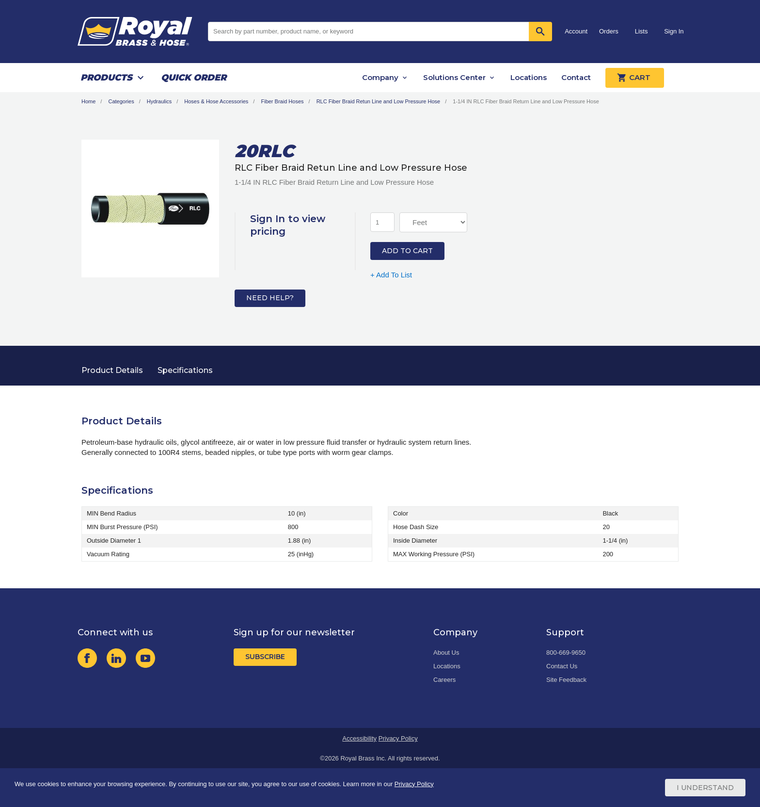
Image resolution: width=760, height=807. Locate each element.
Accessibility (359, 738)
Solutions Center (454, 77)
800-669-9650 (566, 652)
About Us (446, 652)
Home (88, 101)
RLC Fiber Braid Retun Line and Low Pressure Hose (379, 101)
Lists (641, 31)
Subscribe (265, 656)
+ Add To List (391, 275)
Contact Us (561, 666)
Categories (121, 101)
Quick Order (193, 77)
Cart (634, 77)
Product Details (112, 370)
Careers (444, 679)
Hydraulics (159, 101)
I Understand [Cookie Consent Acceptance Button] (705, 787)
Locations (528, 77)
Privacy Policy (398, 738)
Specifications (185, 370)
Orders (608, 31)
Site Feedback (566, 679)
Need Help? (270, 297)
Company (380, 77)
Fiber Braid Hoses (282, 101)
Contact (576, 77)
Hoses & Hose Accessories (216, 101)
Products (106, 77)
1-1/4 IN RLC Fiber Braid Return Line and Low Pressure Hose (526, 101)
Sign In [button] (673, 31)
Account (576, 31)
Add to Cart (407, 250)
